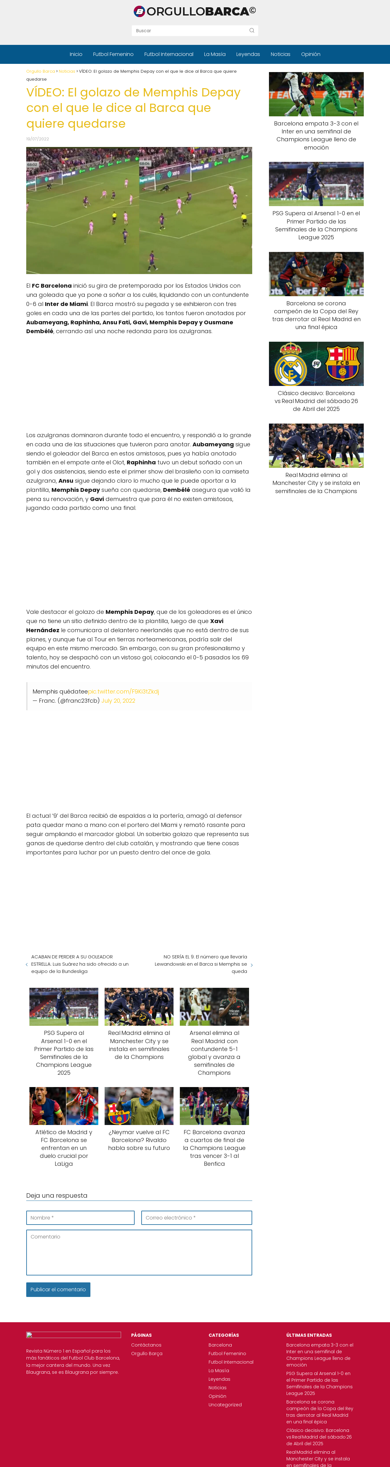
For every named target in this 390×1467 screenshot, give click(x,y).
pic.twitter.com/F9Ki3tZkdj (123, 691)
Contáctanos (126, 1345)
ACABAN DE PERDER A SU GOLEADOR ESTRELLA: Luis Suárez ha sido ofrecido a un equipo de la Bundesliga (80, 964)
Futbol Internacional (168, 54)
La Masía (215, 54)
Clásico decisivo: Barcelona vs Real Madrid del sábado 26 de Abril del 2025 (312, 1423)
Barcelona (206, 1345)
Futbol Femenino (113, 54)
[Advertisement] (139, 380)
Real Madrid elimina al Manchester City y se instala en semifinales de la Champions (314, 1445)
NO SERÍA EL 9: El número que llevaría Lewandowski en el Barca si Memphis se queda (201, 964)
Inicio (76, 54)
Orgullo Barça (126, 1353)
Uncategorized (211, 1405)
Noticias (280, 54)
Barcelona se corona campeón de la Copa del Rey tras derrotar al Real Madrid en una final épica (316, 1402)
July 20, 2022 (118, 701)
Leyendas (248, 54)
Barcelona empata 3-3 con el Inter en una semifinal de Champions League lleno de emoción (312, 1355)
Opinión (310, 54)
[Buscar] (252, 30)
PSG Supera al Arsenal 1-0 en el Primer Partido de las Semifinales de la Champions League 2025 (316, 1380)
